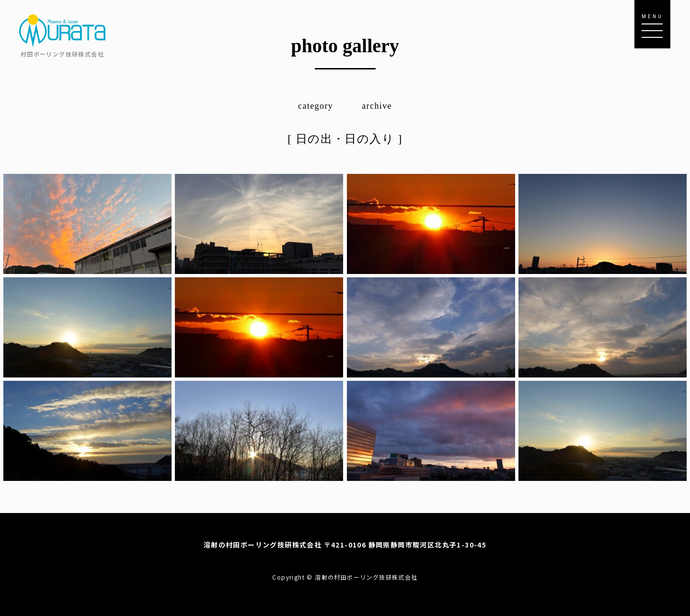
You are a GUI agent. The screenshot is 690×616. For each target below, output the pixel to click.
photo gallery (345, 46)
